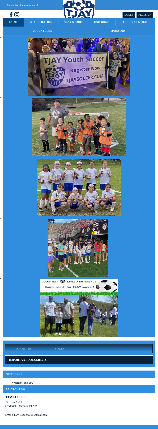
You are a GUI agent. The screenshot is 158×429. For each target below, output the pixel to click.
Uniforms (101, 22)
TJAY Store (73, 22)
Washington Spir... (22, 370)
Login (128, 14)
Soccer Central (135, 22)
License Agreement (109, 418)
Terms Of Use (89, 418)
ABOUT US (24, 336)
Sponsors (118, 30)
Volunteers (42, 30)
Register (144, 14)
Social (60, 336)
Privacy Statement (70, 418)
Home (13, 22)
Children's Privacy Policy (133, 418)
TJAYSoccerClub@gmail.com (30, 402)
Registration (41, 22)
